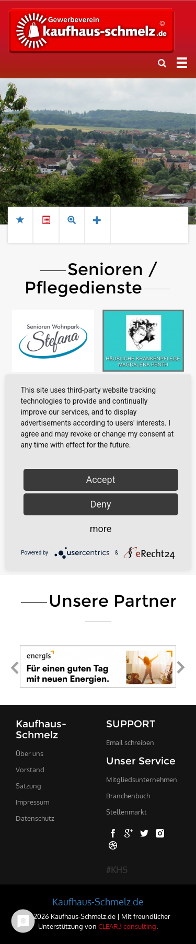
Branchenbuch (128, 796)
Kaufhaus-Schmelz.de (98, 901)
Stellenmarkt (126, 812)
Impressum (32, 802)
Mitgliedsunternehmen (141, 779)
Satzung (28, 786)
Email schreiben (130, 742)
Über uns (29, 753)
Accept (100, 479)
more (101, 528)
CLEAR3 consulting (127, 926)
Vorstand (30, 769)
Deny (100, 504)
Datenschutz (35, 818)
